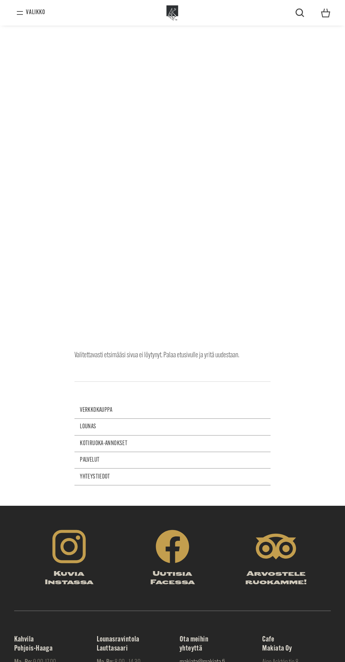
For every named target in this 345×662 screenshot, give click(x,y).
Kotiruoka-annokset (103, 443)
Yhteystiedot (325, 12)
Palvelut (89, 460)
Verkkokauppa (96, 410)
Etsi (299, 12)
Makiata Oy (172, 13)
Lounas (88, 427)
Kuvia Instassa (69, 578)
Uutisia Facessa (172, 578)
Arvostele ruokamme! (276, 578)
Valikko (35, 12)
